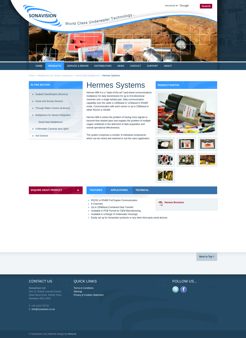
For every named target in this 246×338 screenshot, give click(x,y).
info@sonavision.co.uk (43, 309)
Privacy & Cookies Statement (88, 295)
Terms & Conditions (84, 288)
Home (32, 75)
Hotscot (72, 334)
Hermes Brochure (174, 202)
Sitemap (78, 291)
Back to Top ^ (206, 256)
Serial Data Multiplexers (87, 75)
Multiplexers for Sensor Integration (55, 75)
